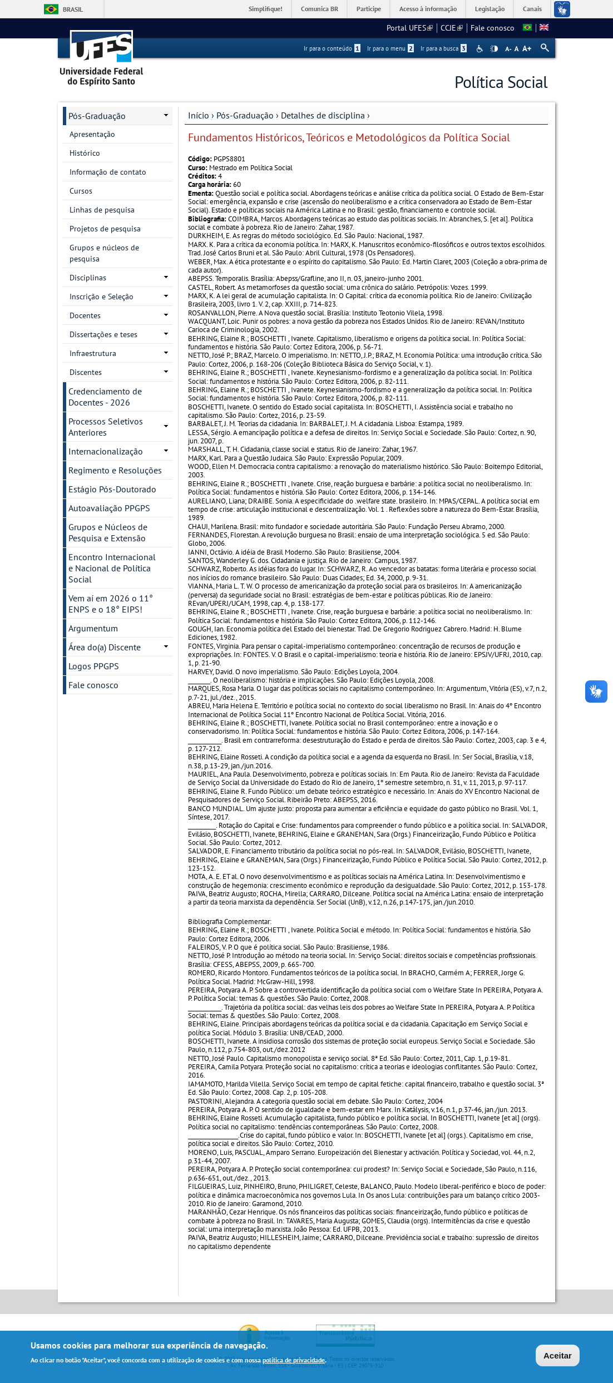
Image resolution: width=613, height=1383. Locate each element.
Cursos (81, 191)
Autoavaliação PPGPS (109, 507)
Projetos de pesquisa (105, 229)
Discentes (86, 372)
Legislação (490, 8)
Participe (369, 8)
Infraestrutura (93, 353)
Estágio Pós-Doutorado (112, 489)
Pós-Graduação (245, 115)
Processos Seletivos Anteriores (105, 427)
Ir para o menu (390, 48)
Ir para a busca (444, 48)
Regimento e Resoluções (115, 470)
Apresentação (92, 134)
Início (198, 115)
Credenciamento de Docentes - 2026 (105, 397)
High (494, 49)
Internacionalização (105, 451)
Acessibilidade (481, 48)
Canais (532, 8)
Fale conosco (493, 28)
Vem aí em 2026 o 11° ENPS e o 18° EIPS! (110, 603)
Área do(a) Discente (104, 647)
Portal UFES (410, 28)
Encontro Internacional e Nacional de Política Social (112, 568)
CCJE (452, 28)
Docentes (85, 315)
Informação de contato (108, 172)
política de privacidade (294, 1361)
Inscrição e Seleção (102, 297)
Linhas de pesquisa (102, 210)
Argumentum (93, 628)
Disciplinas (88, 278)
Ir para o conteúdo (332, 48)
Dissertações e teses (103, 334)
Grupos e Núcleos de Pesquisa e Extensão (107, 532)
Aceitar (557, 1356)
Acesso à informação (428, 8)
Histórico (85, 153)
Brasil (73, 9)
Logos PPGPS (93, 665)
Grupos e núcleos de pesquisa (104, 253)
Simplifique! (266, 8)
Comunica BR (319, 8)
